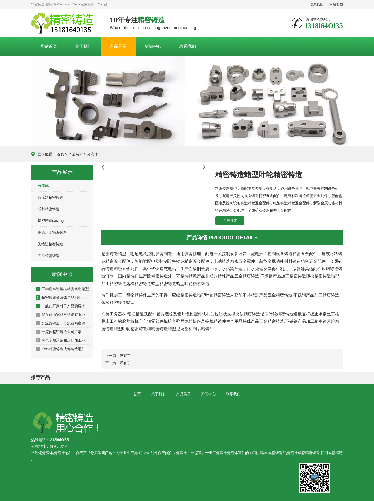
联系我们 (316, 4)
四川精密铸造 (48, 256)
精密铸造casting (51, 221)
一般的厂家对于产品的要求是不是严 (63, 306)
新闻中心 (153, 46)
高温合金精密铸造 (52, 232)
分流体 (92, 154)
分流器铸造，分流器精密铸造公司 (63, 323)
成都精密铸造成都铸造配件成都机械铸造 (63, 349)
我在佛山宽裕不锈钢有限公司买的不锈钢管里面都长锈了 (63, 315)
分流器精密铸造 (50, 197)
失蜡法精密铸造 (50, 244)
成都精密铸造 (48, 209)
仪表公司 (62, 23)
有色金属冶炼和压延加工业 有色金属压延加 (63, 340)
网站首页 (48, 46)
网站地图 (336, 4)
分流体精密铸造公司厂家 (59, 332)
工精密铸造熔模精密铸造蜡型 (62, 289)
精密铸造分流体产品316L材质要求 (63, 297)
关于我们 (83, 46)
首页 (60, 154)
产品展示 (118, 46)
